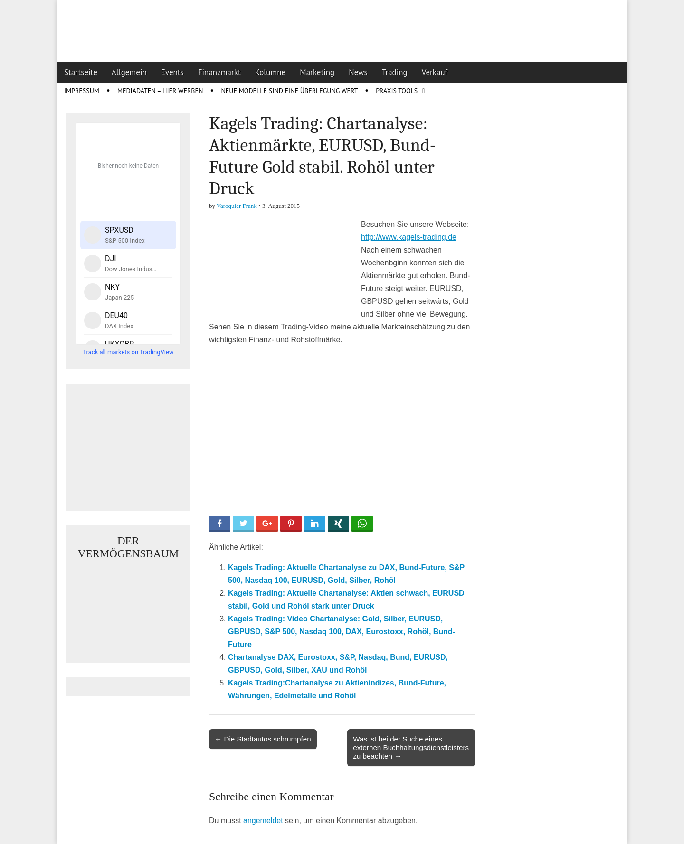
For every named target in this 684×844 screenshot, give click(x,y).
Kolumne (270, 72)
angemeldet (263, 820)
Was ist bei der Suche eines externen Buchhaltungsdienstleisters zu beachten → (411, 747)
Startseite (80, 72)
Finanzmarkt (219, 72)
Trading (395, 72)
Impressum (81, 90)
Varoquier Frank (237, 205)
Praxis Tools (397, 90)
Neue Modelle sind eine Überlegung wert (289, 90)
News (358, 72)
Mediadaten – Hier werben (160, 90)
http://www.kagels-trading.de (408, 237)
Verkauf (434, 72)
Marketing (317, 72)
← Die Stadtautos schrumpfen (263, 739)
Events (172, 72)
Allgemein (129, 72)
